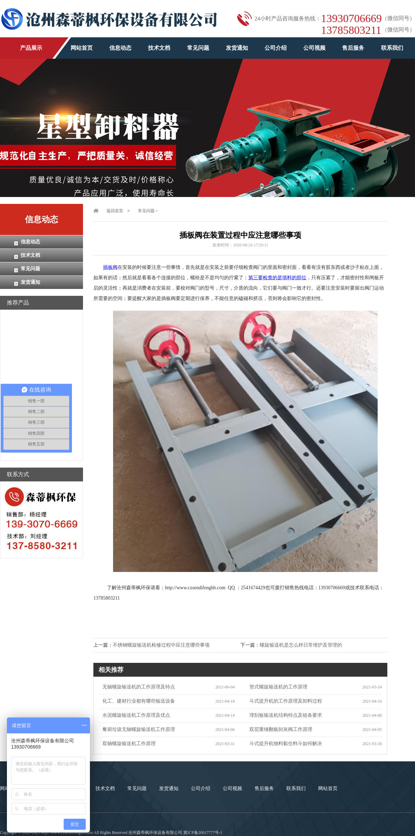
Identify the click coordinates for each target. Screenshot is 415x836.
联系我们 (392, 48)
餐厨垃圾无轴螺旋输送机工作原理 (137, 729)
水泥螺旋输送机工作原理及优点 (134, 715)
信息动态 (120, 48)
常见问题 (198, 48)
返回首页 (115, 210)
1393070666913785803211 (351, 24)
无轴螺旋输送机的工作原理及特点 (137, 686)
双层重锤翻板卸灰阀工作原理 (279, 729)
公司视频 (314, 48)
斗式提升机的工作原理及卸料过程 (284, 701)
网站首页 (82, 48)
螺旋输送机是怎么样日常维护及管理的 (301, 645)
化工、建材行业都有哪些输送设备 (137, 701)
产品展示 (31, 48)
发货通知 (237, 48)
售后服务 (353, 48)
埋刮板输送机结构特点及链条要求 (284, 715)
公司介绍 (276, 48)
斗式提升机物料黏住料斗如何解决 (284, 743)
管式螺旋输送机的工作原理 (276, 686)
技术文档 (159, 48)
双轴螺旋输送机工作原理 (127, 743)
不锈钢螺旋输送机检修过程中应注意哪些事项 (161, 645)
